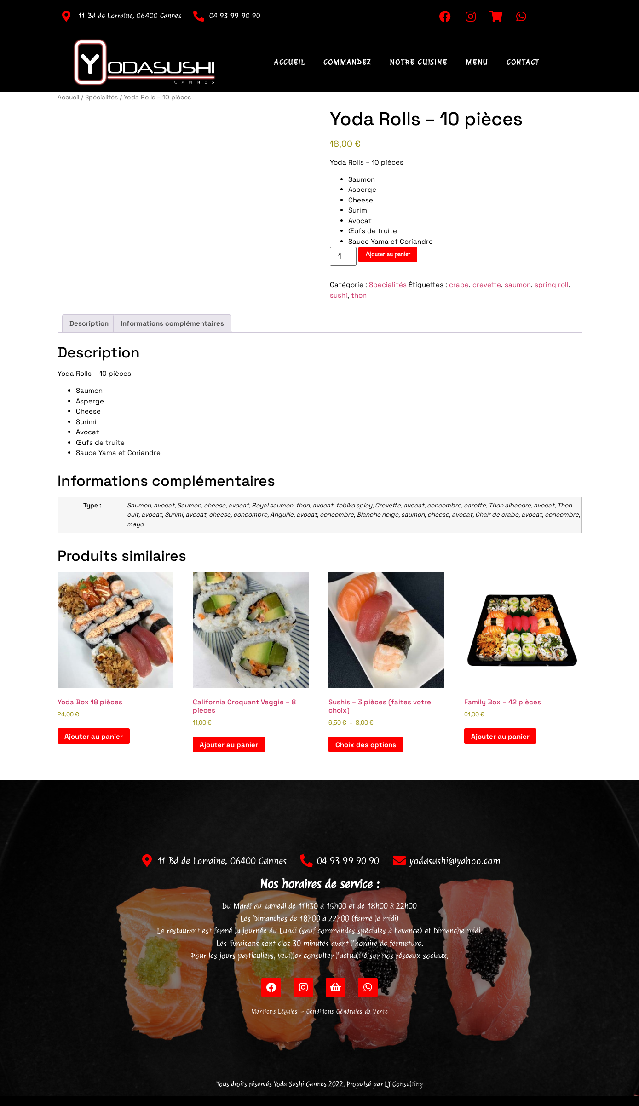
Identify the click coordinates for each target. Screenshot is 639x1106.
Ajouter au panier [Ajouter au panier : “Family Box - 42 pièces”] (500, 736)
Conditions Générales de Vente (347, 1012)
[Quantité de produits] (343, 256)
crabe (459, 284)
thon (359, 295)
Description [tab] (89, 323)
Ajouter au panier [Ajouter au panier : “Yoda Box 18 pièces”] (93, 736)
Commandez (347, 62)
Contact (523, 62)
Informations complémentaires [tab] (172, 323)
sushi (338, 295)
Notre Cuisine (418, 62)
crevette (486, 284)
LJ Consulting (403, 1084)
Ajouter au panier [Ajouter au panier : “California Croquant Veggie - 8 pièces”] (229, 744)
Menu (477, 62)
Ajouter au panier (387, 254)
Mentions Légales (274, 1012)
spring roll (552, 284)
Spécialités (101, 97)
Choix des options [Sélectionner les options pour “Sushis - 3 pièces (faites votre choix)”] (365, 744)
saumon (518, 284)
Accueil (289, 62)
